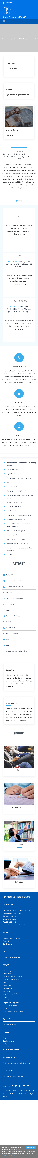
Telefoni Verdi (19, 405)
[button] (3, 38)
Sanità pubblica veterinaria (16, 582)
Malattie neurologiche (14, 550)
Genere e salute (12, 530)
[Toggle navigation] (4, 21)
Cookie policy (7, 1001)
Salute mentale (12, 578)
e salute (13, 173)
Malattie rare (11, 554)
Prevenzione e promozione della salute (20, 558)
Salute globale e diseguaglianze (17, 574)
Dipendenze (11, 517)
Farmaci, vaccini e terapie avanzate (19, 521)
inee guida (13, 87)
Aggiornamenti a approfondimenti (17, 133)
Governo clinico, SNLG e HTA (17, 534)
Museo (19, 474)
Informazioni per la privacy (12, 995)
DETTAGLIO (19, 38)
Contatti (6, 998)
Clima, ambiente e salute (15, 513)
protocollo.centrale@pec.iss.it (17, 982)
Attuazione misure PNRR (11, 1015)
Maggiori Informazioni (8, 1155)
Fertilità (9, 526)
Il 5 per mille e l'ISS (9, 1082)
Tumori (9, 598)
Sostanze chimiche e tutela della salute (20, 587)
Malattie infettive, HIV (14, 545)
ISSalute (19, 441)
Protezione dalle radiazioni (16, 563)
